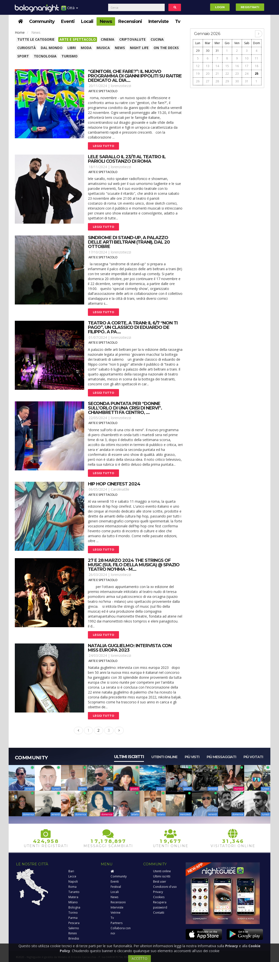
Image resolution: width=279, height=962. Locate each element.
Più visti (192, 757)
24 (246, 73)
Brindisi (73, 938)
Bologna (74, 907)
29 (197, 51)
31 (217, 51)
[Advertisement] (227, 122)
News (106, 21)
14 (217, 66)
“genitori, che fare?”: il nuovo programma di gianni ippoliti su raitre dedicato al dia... (135, 76)
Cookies (158, 897)
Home (20, 32)
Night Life (139, 47)
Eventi (68, 21)
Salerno (73, 928)
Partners (116, 923)
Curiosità (26, 47)
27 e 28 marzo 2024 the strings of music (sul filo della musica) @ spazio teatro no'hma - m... (133, 565)
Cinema (107, 39)
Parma (73, 918)
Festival (116, 887)
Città (69, 9)
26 (197, 81)
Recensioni (130, 21)
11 (256, 58)
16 (237, 66)
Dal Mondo (51, 47)
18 (256, 66)
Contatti (158, 912)
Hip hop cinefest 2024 (114, 484)
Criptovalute (132, 39)
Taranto (74, 892)
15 (227, 66)
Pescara (74, 923)
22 (227, 73)
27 (207, 81)
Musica (103, 47)
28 (217, 81)
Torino (73, 912)
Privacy (158, 892)
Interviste (158, 21)
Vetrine (115, 912)
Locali (87, 21)
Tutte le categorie (36, 39)
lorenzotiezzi (121, 85)
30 (207, 51)
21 (217, 73)
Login (220, 7)
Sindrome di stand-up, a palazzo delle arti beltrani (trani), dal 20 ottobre (129, 242)
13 (207, 66)
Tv (177, 21)
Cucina (157, 39)
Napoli (73, 881)
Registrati (250, 7)
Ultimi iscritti (129, 756)
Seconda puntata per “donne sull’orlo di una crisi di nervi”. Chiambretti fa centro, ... (125, 408)
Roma (72, 887)
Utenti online (164, 757)
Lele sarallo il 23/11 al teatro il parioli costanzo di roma (127, 159)
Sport (23, 56)
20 (207, 73)
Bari (71, 871)
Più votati (253, 757)
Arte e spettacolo (78, 39)
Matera (73, 897)
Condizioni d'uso (165, 887)
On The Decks (166, 47)
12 (197, 66)
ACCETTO (139, 958)
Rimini (72, 933)
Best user (159, 881)
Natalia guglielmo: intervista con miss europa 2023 (130, 648)
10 (246, 58)
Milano (73, 902)
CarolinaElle (120, 489)
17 (246, 66)
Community (42, 21)
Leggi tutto (103, 146)
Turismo (69, 56)
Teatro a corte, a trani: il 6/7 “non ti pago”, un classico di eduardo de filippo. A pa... (133, 327)
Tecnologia (45, 56)
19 (197, 73)
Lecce (72, 876)
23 (237, 73)
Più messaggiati (221, 757)
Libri (71, 47)
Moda (86, 47)
